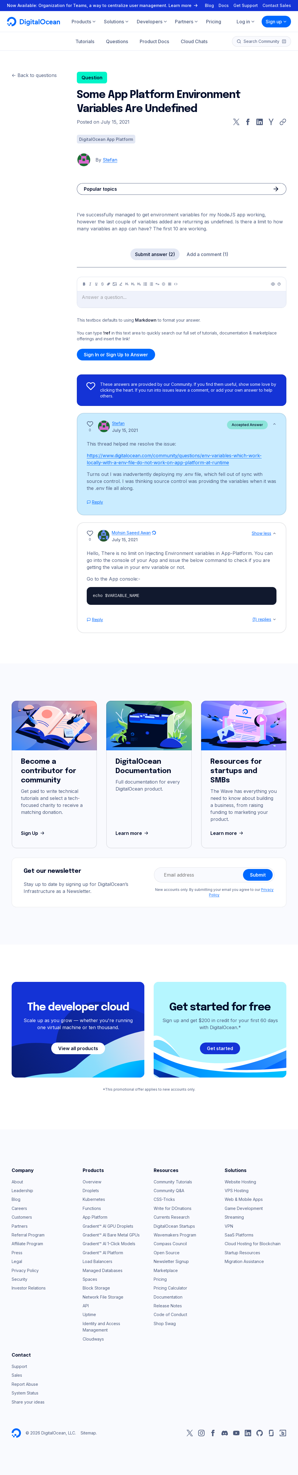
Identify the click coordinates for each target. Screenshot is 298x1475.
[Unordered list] (145, 284)
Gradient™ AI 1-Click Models (109, 1243)
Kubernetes (94, 1199)
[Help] (279, 284)
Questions (117, 41)
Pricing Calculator (170, 1287)
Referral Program (28, 1234)
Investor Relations (29, 1287)
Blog (209, 5)
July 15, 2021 (125, 430)
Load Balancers (97, 1261)
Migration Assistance (244, 1261)
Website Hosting (240, 1181)
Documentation (168, 1296)
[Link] (108, 284)
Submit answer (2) (155, 254)
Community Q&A (169, 1190)
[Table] (169, 284)
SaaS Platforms (239, 1234)
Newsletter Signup (171, 1261)
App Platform (95, 1217)
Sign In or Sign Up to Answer (116, 355)
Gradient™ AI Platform (103, 1252)
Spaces (90, 1279)
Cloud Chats (194, 41)
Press (17, 1252)
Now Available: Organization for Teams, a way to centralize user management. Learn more (103, 5)
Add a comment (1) (207, 254)
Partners (20, 1226)
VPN (229, 1226)
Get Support (245, 5)
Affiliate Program (27, 1243)
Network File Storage (103, 1296)
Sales (17, 1375)
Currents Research (171, 1217)
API (86, 1305)
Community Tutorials (173, 1181)
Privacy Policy (25, 1270)
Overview (92, 1181)
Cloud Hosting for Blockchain (253, 1243)
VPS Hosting (237, 1190)
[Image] (114, 284)
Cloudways (93, 1338)
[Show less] (274, 424)
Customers (22, 1217)
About (17, 1181)
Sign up (276, 21)
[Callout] (163, 284)
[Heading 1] (127, 284)
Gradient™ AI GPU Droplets (108, 1226)
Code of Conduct (170, 1314)
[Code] (175, 284)
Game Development (244, 1208)
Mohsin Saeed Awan (131, 532)
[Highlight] (120, 284)
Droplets (91, 1190)
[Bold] (84, 284)
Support (19, 1366)
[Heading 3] (139, 284)
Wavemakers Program (175, 1234)
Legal (17, 1261)
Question (91, 77)
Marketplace (166, 1270)
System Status (25, 1392)
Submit (258, 875)
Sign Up (33, 833)
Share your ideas (28, 1401)
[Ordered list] (151, 284)
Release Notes (168, 1305)
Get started (220, 1048)
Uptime (89, 1314)
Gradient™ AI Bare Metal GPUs (111, 1234)
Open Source (167, 1252)
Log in (246, 21)
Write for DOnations (172, 1208)
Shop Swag (165, 1323)
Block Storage (96, 1287)
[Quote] (157, 284)
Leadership (22, 1190)
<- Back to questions (34, 75)
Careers (19, 1208)
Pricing (160, 1279)
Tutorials (84, 41)
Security (19, 1279)
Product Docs (154, 41)
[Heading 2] (133, 284)
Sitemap (88, 1432)
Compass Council (170, 1243)
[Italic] (90, 284)
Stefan (110, 160)
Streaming (234, 1217)
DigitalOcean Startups (174, 1226)
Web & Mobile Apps (244, 1199)
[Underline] (96, 284)
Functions (92, 1208)
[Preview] (273, 284)
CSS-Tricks (164, 1199)
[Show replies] (274, 619)
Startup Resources (242, 1252)
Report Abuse (25, 1384)
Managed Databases (103, 1270)
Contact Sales (276, 5)
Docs (224, 5)
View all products (78, 1048)
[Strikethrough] (102, 284)
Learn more (133, 833)
